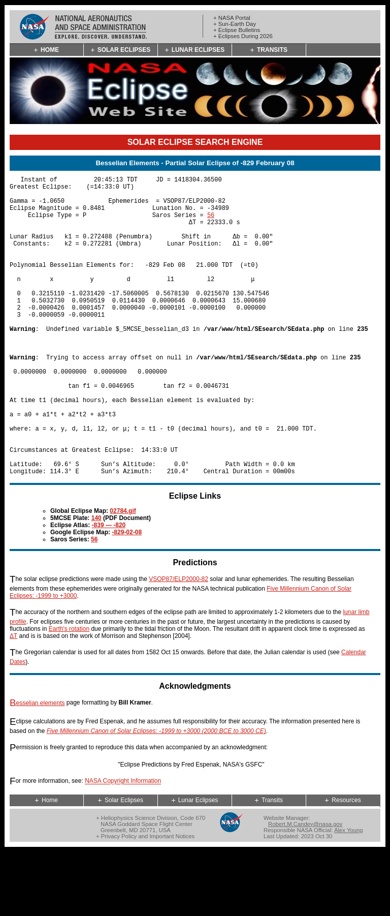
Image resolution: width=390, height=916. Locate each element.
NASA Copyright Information (123, 845)
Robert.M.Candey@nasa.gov (305, 888)
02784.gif (123, 574)
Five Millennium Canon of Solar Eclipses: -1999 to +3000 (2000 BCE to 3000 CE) (156, 795)
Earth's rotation (69, 692)
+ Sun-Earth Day (234, 24)
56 (210, 224)
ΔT (13, 700)
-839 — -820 (109, 589)
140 (96, 582)
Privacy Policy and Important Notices (147, 900)
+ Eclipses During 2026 (243, 36)
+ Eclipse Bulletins (236, 30)
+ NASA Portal (231, 18)
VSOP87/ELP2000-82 (178, 643)
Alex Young (348, 894)
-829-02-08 (127, 596)
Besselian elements (37, 767)
